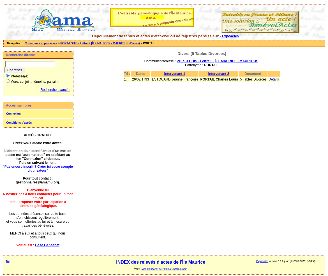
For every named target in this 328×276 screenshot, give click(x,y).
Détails (274, 79)
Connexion (13, 113)
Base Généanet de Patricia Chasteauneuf (164, 269)
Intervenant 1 (174, 74)
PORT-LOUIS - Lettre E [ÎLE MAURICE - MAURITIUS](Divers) (100, 43)
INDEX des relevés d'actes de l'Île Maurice (160, 262)
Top (8, 261)
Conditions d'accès (19, 122)
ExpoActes (262, 261)
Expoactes (230, 36)
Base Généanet (47, 245)
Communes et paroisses (41, 43)
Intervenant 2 (218, 74)
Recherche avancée (55, 90)
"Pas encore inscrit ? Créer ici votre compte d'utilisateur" (38, 169)
